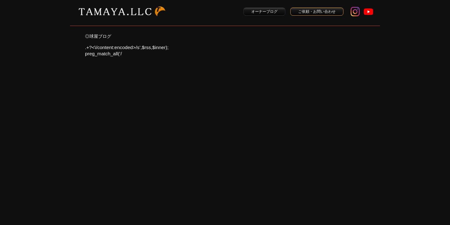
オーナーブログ (264, 11)
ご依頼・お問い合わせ (317, 11)
